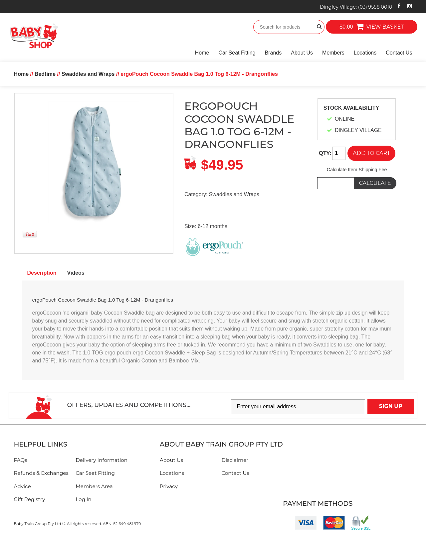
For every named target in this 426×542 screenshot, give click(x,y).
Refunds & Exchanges (41, 473)
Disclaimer (234, 460)
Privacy (169, 486)
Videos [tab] (76, 273)
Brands (273, 53)
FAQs (20, 460)
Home (202, 53)
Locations (365, 53)
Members (333, 53)
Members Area (94, 486)
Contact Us (399, 53)
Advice (22, 486)
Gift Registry (29, 499)
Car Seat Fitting (236, 53)
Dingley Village (356, 7)
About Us (302, 53)
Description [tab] (42, 273)
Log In (84, 499)
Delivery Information (101, 460)
